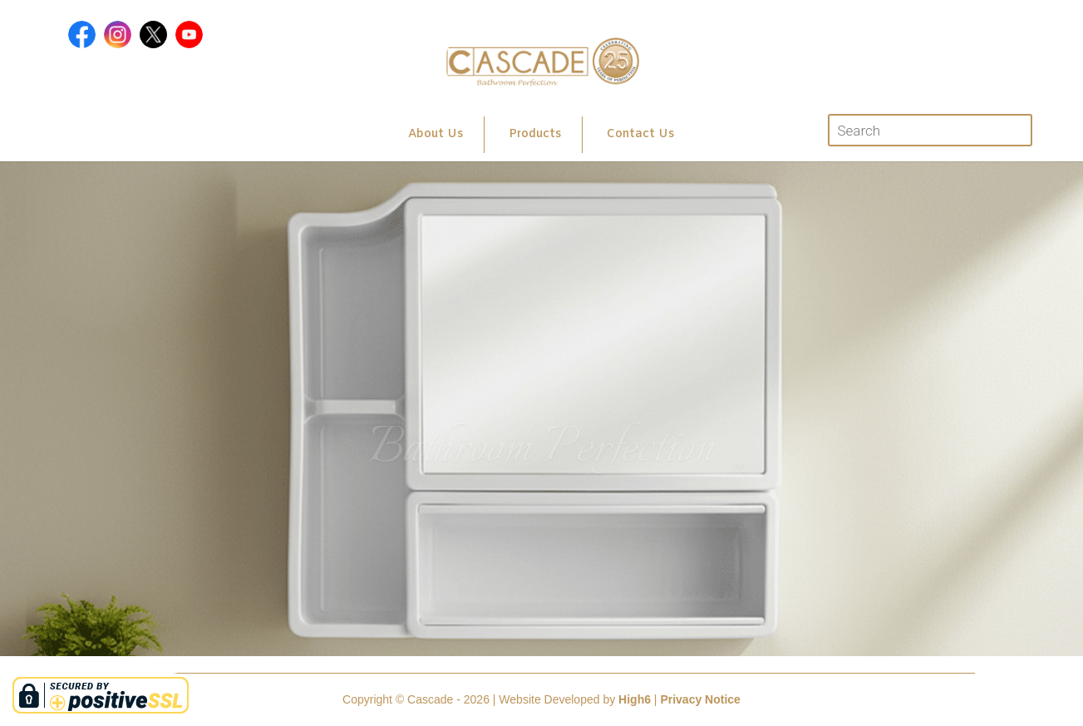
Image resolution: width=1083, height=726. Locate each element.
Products (535, 134)
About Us (435, 134)
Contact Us (640, 134)
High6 (634, 699)
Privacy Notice (700, 699)
